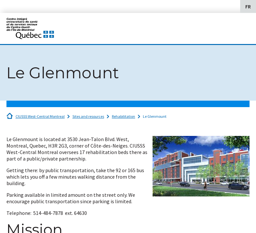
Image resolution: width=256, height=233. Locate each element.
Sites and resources (88, 116)
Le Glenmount (154, 116)
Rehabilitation (123, 116)
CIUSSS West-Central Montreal (40, 116)
